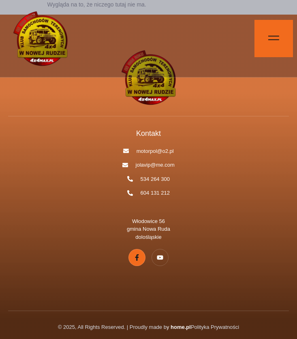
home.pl (181, 327)
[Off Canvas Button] (273, 38)
